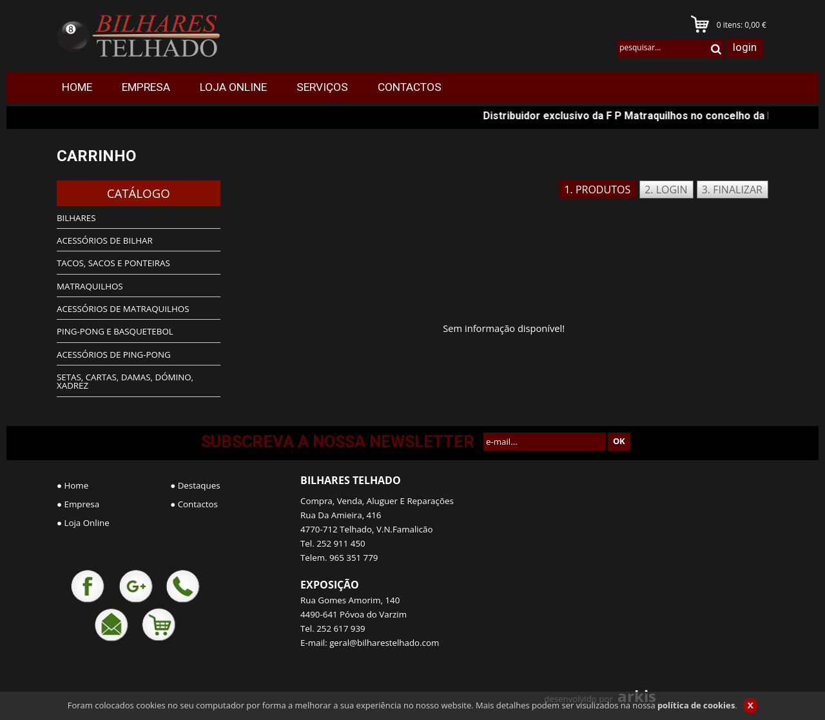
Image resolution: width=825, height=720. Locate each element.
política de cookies (696, 705)
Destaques (199, 485)
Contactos (198, 504)
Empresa (82, 504)
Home (76, 485)
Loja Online (87, 523)
